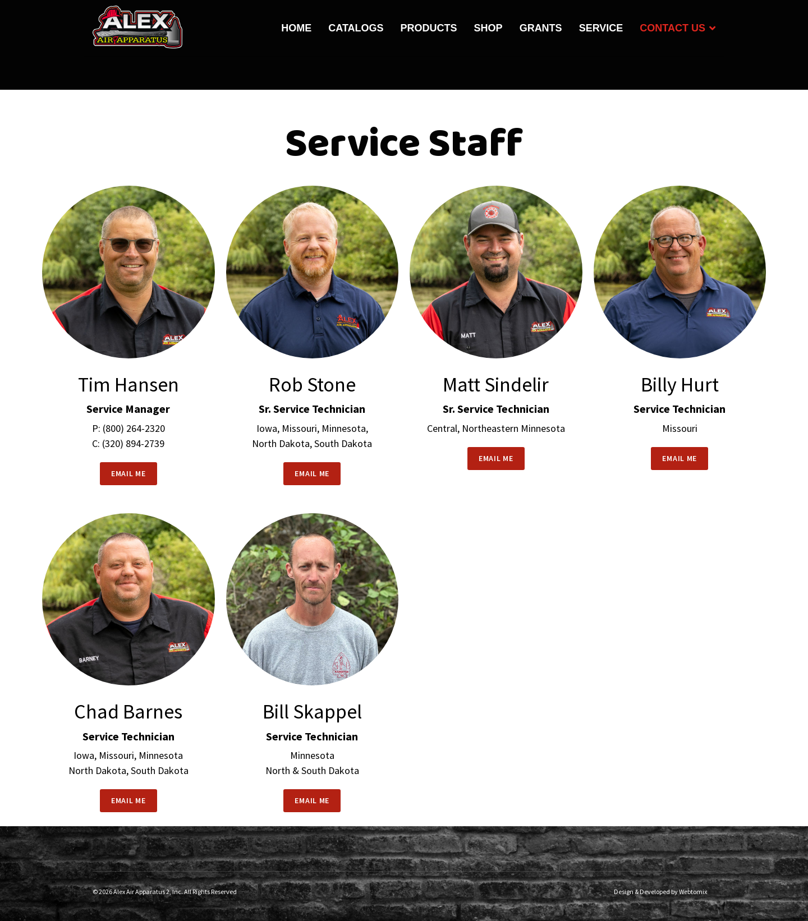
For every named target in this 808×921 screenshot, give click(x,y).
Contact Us (672, 28)
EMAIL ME (128, 473)
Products (429, 28)
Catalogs (355, 28)
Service (601, 28)
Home (296, 28)
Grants (541, 28)
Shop (488, 28)
